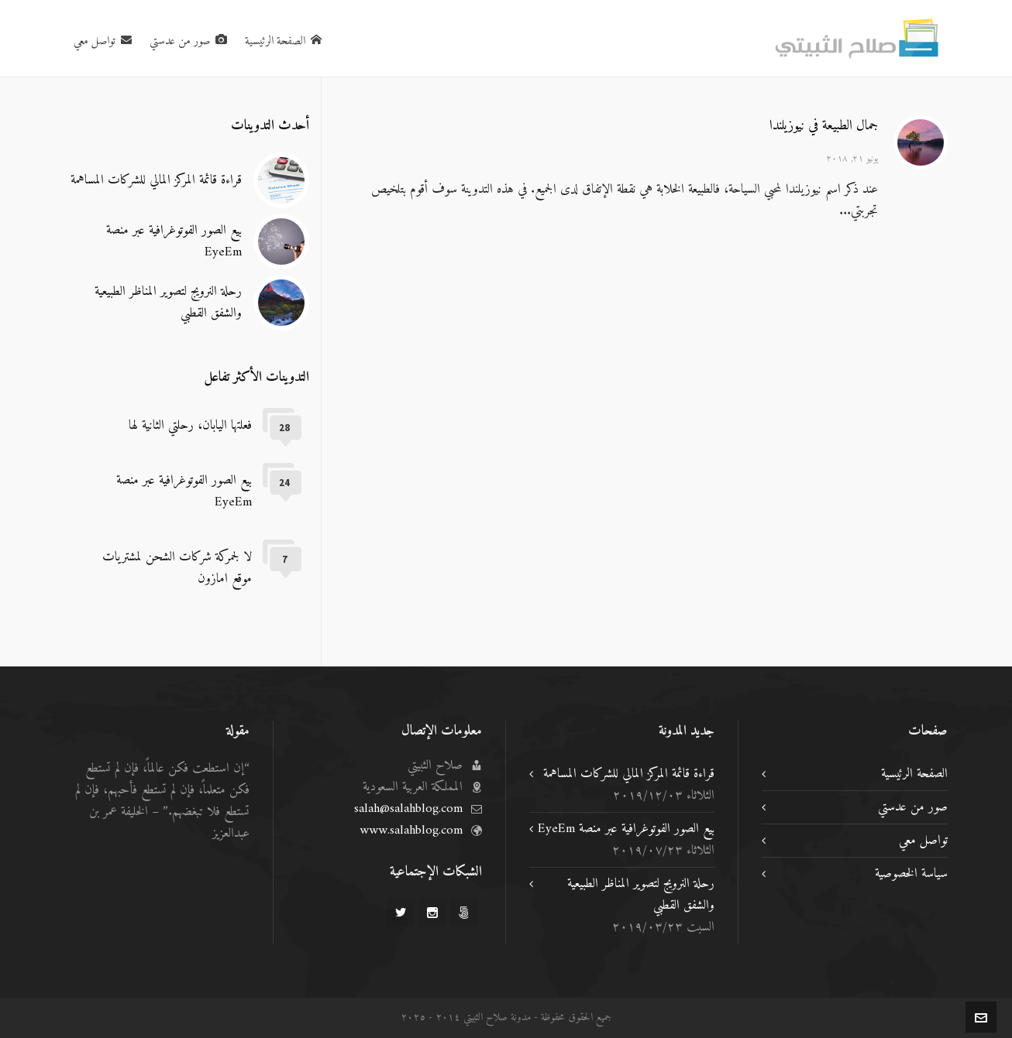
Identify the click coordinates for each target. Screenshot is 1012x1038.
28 (284, 427)
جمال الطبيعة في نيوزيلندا (823, 126)
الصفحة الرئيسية (914, 774)
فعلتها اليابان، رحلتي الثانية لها (190, 426)
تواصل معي (923, 840)
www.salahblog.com (411, 830)
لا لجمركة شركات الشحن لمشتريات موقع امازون (177, 568)
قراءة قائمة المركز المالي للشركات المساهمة (156, 180)
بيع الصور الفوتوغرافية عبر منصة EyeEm (174, 241)
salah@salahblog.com (408, 808)
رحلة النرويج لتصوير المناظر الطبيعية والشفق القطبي (168, 302)
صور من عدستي (913, 807)
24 (284, 482)
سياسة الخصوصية (911, 874)
